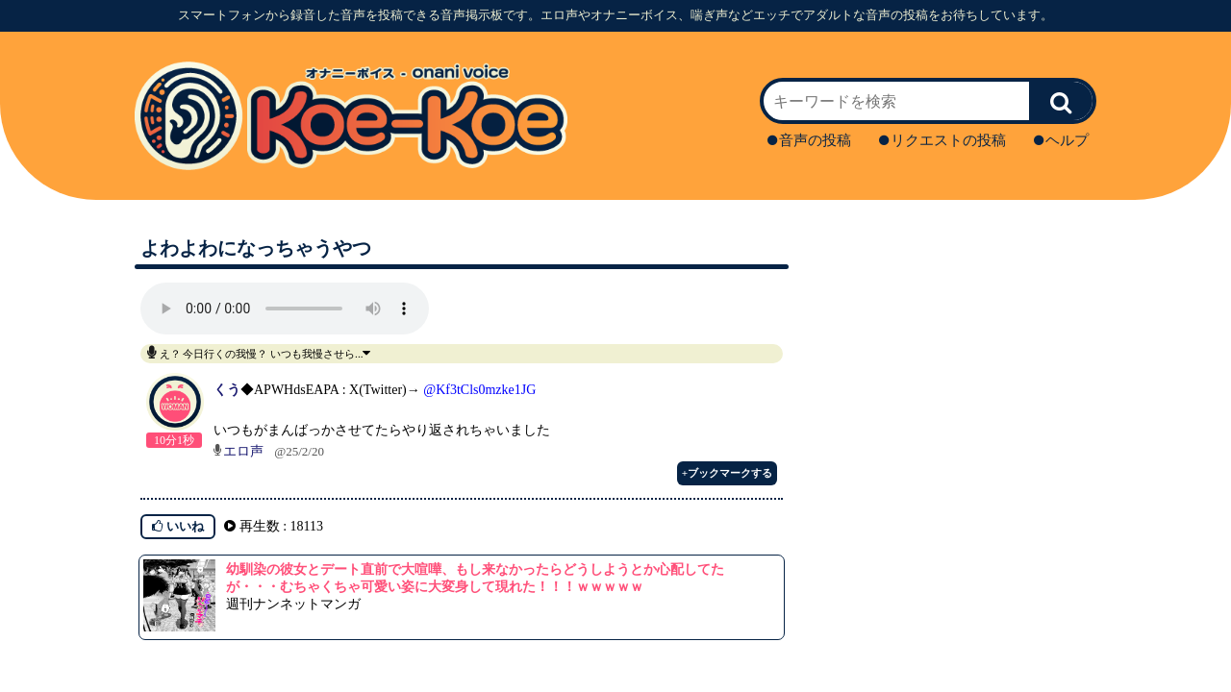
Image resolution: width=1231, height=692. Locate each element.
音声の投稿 (809, 140)
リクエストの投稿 (942, 140)
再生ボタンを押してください (284, 308)
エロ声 (243, 451)
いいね (178, 526)
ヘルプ (1061, 140)
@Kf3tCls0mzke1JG (479, 390)
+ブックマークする (727, 473)
